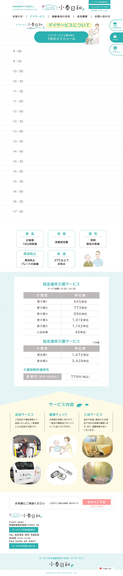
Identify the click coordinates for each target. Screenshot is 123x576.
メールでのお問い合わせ (23, 546)
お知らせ (18, 16)
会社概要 (82, 16)
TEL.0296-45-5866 (99, 7)
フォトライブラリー (117, 51)
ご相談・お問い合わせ (117, 26)
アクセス (115, 39)
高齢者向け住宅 (61, 16)
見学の (97, 502)
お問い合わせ (102, 16)
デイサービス (37, 16)
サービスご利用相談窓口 (99, 2)
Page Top (107, 569)
